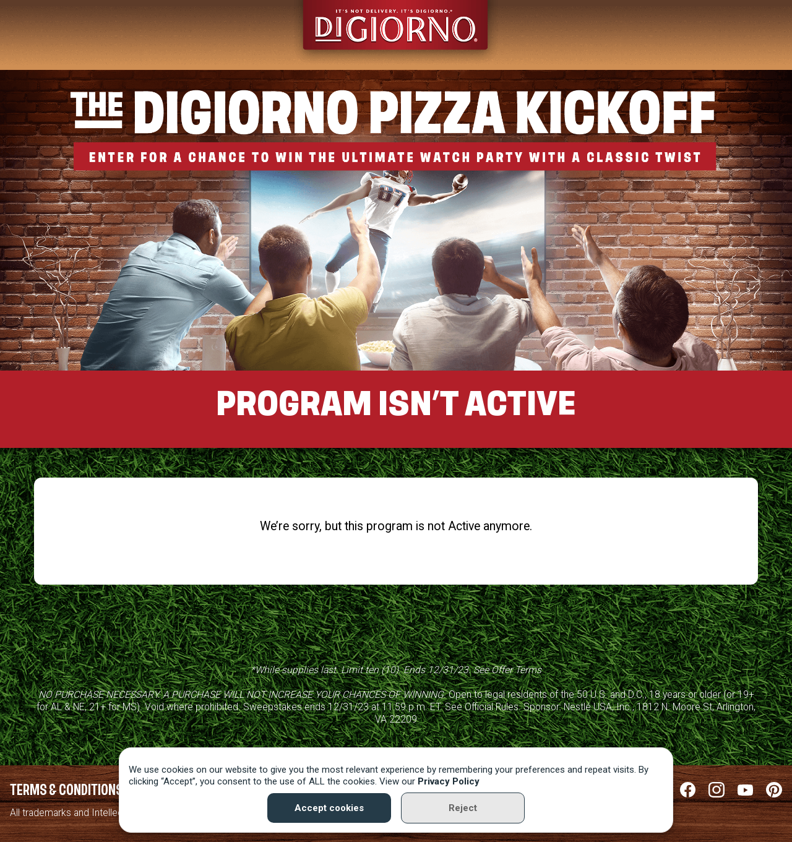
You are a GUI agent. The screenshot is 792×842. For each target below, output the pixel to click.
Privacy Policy (449, 781)
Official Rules (492, 707)
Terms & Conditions (66, 791)
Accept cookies (329, 808)
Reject (463, 808)
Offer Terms (516, 670)
